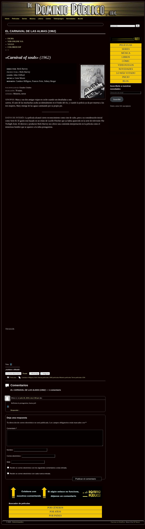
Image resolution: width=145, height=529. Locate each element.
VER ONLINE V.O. (16, 41)
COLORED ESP (14, 47)
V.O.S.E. (11, 44)
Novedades (70, 19)
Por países (55, 519)
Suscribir (117, 99)
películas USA (80, 377)
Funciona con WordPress (118, 525)
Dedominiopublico (17, 525)
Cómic (48, 19)
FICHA (11, 39)
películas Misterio (59, 377)
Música (32, 19)
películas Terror (70, 377)
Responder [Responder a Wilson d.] (15, 410)
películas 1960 (47, 377)
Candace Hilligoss (28, 377)
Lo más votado (125, 73)
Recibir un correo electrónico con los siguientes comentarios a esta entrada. (38, 471)
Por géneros (55, 511)
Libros (40, 19)
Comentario (12, 428)
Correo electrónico (14, 459)
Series (24, 19)
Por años (55, 515)
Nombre (10, 453)
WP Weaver (136, 525)
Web (8, 465)
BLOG (80, 19)
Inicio (7, 19)
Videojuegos (59, 19)
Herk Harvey (38, 377)
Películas (15, 19)
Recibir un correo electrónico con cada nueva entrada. (30, 477)
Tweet (24, 373)
